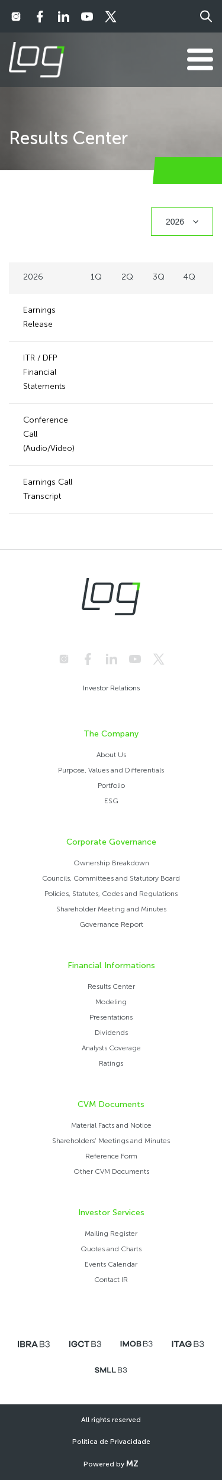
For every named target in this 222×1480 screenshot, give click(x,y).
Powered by (111, 1464)
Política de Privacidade (111, 1441)
